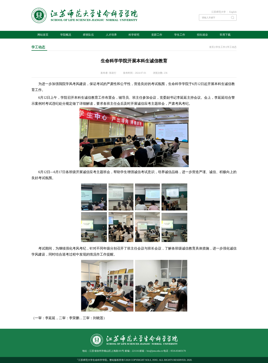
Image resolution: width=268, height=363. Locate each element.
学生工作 (220, 47)
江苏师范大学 (218, 12)
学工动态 (232, 47)
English (233, 12)
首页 (211, 47)
